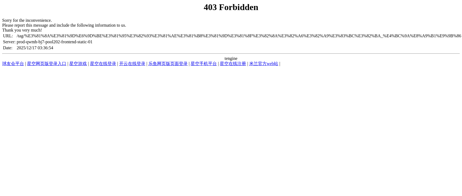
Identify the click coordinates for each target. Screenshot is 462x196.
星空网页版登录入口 (46, 63)
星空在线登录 (103, 63)
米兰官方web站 (263, 63)
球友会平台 (13, 63)
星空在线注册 (233, 63)
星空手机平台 (204, 63)
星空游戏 (78, 63)
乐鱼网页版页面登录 (168, 63)
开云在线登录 (132, 63)
